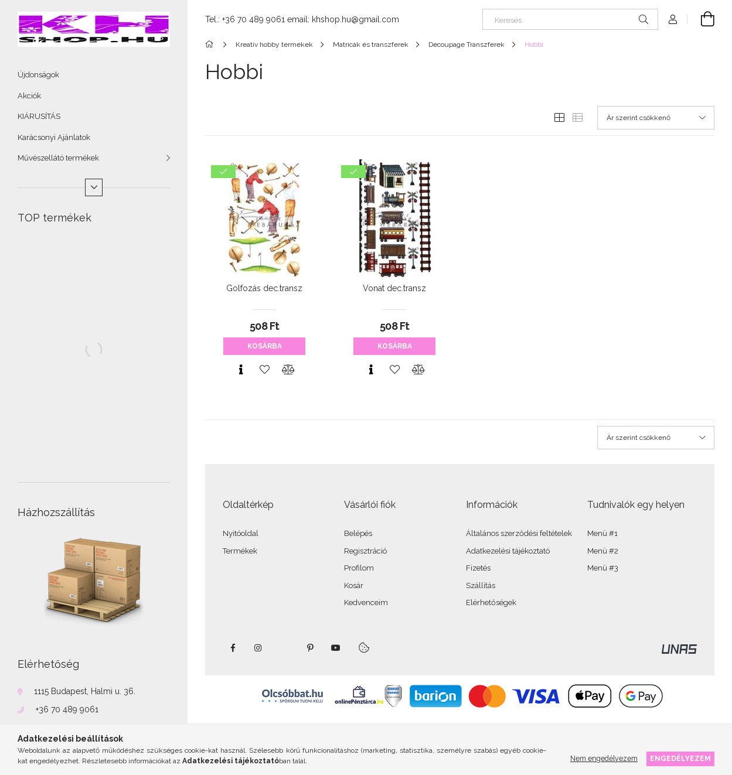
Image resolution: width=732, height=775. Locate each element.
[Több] (94, 187)
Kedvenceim (366, 602)
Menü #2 (602, 551)
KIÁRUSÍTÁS (39, 116)
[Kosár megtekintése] (700, 19)
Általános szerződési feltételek (519, 533)
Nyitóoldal (240, 533)
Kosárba (264, 346)
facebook (233, 648)
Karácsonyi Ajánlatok (54, 137)
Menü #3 (602, 568)
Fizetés (478, 568)
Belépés (358, 533)
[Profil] (672, 19)
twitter (284, 648)
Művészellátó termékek (58, 157)
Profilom (359, 568)
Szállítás (480, 585)
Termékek (240, 551)
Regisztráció (365, 551)
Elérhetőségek (491, 602)
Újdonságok (38, 74)
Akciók (29, 95)
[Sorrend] (655, 117)
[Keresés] (570, 19)
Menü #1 (602, 533)
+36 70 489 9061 (67, 709)
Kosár (353, 585)
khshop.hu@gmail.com (355, 19)
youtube (336, 648)
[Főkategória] (211, 44)
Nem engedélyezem (604, 758)
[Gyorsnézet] (241, 369)
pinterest (310, 648)
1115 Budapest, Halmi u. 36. (84, 691)
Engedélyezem (680, 758)
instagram (258, 648)
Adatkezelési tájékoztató (508, 551)
